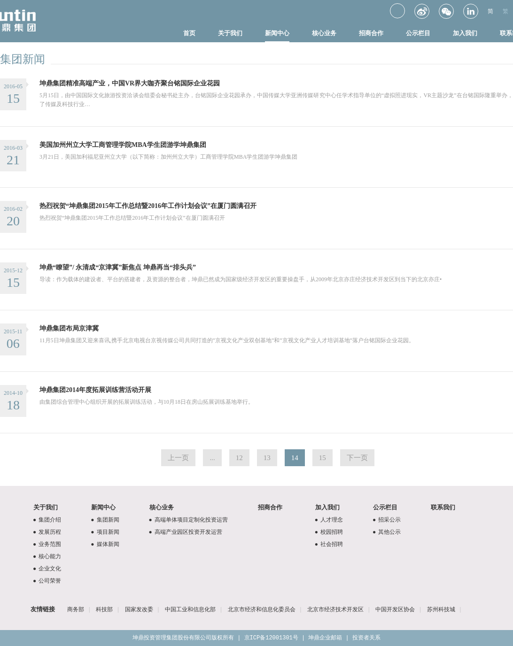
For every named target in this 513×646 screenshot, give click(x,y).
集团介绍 (46, 519)
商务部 (75, 609)
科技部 (104, 609)
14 (294, 457)
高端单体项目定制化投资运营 (187, 519)
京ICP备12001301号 (271, 638)
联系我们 (443, 507)
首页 (189, 33)
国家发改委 (139, 609)
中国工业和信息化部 (190, 609)
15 (322, 457)
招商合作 (371, 33)
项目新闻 (103, 532)
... (212, 457)
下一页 (357, 457)
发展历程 (46, 532)
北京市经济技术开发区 (335, 609)
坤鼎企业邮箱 (325, 638)
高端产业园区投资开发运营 (184, 532)
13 (267, 457)
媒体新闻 (103, 544)
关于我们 (230, 33)
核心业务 (324, 33)
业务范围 (46, 544)
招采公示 (385, 519)
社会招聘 (327, 544)
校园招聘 (327, 532)
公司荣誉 (46, 580)
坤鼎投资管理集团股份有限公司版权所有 (183, 638)
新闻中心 (277, 33)
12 (239, 457)
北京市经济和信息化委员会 (261, 609)
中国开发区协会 (395, 609)
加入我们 (465, 33)
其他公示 (385, 532)
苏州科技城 (441, 609)
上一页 (178, 457)
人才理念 (327, 519)
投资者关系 (366, 638)
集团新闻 (103, 519)
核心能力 (46, 556)
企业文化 (46, 568)
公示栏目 (418, 33)
